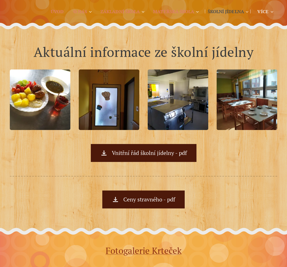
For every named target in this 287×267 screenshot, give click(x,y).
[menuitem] (47, 11)
